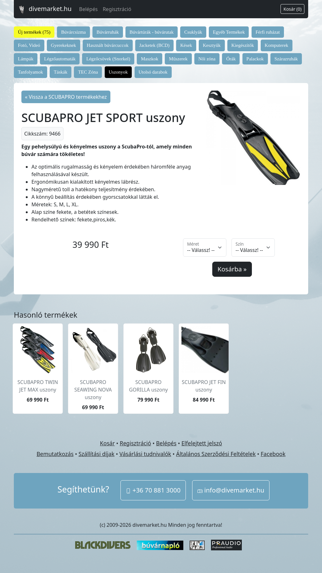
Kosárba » (232, 269)
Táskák (60, 72)
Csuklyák (193, 32)
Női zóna (207, 58)
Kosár (107, 443)
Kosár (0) (292, 9)
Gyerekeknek (63, 45)
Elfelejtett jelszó (201, 443)
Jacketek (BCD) (154, 45)
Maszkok (149, 58)
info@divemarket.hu (230, 490)
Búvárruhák (108, 32)
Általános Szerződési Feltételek (216, 454)
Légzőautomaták (59, 58)
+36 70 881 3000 (153, 490)
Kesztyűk (212, 45)
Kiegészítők (242, 45)
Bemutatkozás (55, 454)
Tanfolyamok (30, 72)
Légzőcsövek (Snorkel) (108, 58)
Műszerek (178, 58)
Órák (231, 58)
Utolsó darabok (153, 72)
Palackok (255, 58)
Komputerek (276, 45)
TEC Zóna (88, 72)
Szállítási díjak (96, 454)
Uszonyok (118, 72)
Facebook (273, 454)
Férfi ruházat (268, 32)
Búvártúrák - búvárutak (152, 32)
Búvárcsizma (73, 32)
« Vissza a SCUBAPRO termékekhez (66, 96)
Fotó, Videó (29, 45)
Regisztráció (117, 9)
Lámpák (25, 58)
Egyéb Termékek (229, 32)
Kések (186, 45)
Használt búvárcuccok (108, 45)
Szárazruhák (286, 58)
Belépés (88, 9)
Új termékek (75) (34, 32)
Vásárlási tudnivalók (145, 454)
